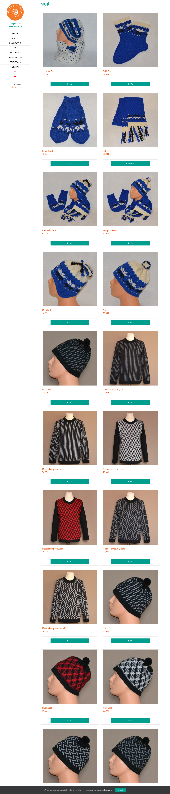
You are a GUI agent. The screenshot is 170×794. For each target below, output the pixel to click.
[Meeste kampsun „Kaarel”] (130, 517)
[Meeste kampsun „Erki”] (130, 358)
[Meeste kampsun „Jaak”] (130, 438)
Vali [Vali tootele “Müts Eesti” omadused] (71, 323)
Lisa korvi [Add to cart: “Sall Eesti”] (131, 163)
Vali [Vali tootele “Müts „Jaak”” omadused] (71, 720)
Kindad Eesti (47, 150)
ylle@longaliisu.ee (15, 87)
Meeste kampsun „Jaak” (114, 468)
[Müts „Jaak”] (70, 677)
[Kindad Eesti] (70, 120)
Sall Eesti (107, 150)
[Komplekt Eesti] (70, 199)
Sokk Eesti (107, 71)
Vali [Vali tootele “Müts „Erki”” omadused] (71, 402)
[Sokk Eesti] (130, 40)
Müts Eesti (46, 309)
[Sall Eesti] (130, 120)
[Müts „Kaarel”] (70, 756)
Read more (108, 790)
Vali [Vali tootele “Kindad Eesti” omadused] (71, 163)
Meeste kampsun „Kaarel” (114, 548)
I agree (120, 790)
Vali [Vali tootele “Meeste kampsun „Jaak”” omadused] (131, 482)
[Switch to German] (15, 76)
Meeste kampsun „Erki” (113, 389)
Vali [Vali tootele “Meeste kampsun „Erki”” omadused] (131, 402)
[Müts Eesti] (70, 279)
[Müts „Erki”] (70, 358)
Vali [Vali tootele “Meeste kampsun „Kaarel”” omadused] (131, 561)
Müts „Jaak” (47, 707)
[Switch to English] (15, 71)
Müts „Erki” (47, 389)
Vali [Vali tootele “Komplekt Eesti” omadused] (71, 243)
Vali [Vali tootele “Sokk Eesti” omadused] (131, 84)
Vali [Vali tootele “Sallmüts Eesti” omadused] (71, 84)
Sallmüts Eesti (48, 71)
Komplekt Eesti (49, 230)
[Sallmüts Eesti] (70, 40)
